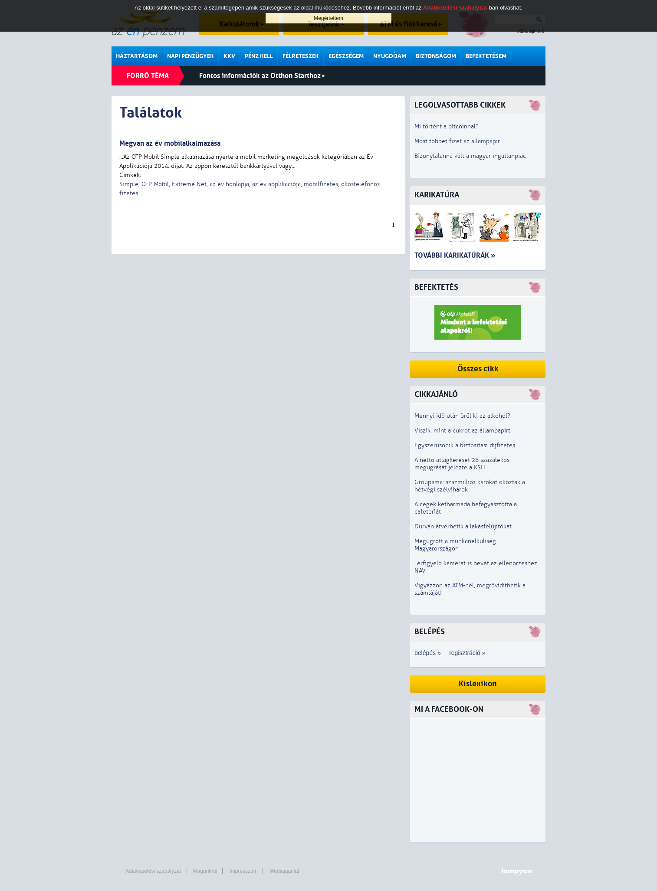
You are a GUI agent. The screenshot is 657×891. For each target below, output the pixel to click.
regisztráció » (467, 652)
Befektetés (436, 287)
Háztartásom (137, 56)
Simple (128, 184)
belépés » (427, 652)
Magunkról (205, 871)
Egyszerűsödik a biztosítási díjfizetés (464, 445)
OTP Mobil (155, 184)
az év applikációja (276, 184)
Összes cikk (478, 368)
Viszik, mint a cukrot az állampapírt (462, 430)
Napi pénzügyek (190, 56)
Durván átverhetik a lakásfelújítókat (463, 526)
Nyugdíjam (389, 56)
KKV (229, 56)
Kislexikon (478, 683)
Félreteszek (301, 56)
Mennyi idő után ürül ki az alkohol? (462, 415)
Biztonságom (436, 56)
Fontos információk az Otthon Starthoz (262, 76)
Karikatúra (436, 195)
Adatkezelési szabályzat (153, 871)
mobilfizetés (321, 184)
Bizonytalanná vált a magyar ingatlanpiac (470, 156)
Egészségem (346, 56)
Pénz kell (259, 56)
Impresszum (243, 871)
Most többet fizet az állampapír (457, 141)
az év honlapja (229, 184)
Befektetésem (486, 56)
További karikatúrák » (454, 255)
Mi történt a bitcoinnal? (446, 126)
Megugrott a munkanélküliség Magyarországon (455, 544)
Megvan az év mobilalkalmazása (169, 143)
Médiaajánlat (284, 871)
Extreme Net (189, 184)
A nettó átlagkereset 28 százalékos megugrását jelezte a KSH (461, 463)
